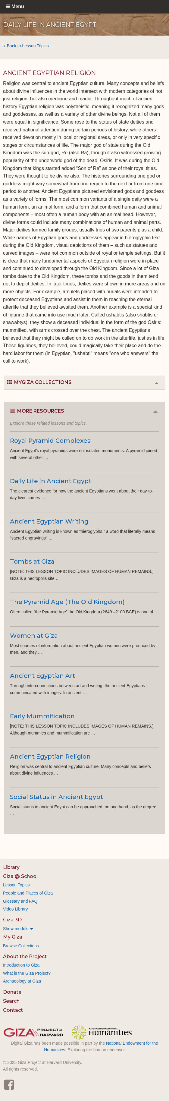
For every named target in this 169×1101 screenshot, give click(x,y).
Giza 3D (12, 920)
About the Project (25, 956)
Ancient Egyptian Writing (49, 521)
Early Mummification (42, 716)
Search (11, 1001)
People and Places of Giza (28, 893)
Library (11, 867)
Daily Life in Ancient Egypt (50, 481)
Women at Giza (34, 635)
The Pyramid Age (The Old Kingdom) (67, 602)
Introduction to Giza (21, 965)
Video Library (15, 909)
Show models (15, 928)
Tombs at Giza (32, 561)
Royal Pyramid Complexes (50, 440)
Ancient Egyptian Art (42, 675)
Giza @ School (20, 876)
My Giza (12, 937)
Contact (13, 1010)
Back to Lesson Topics (28, 45)
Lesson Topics (16, 884)
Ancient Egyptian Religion (50, 756)
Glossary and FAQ (20, 901)
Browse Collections (21, 945)
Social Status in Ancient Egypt (56, 797)
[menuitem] (84, 928)
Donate (12, 992)
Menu (17, 6)
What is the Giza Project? (27, 973)
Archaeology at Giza (22, 981)
